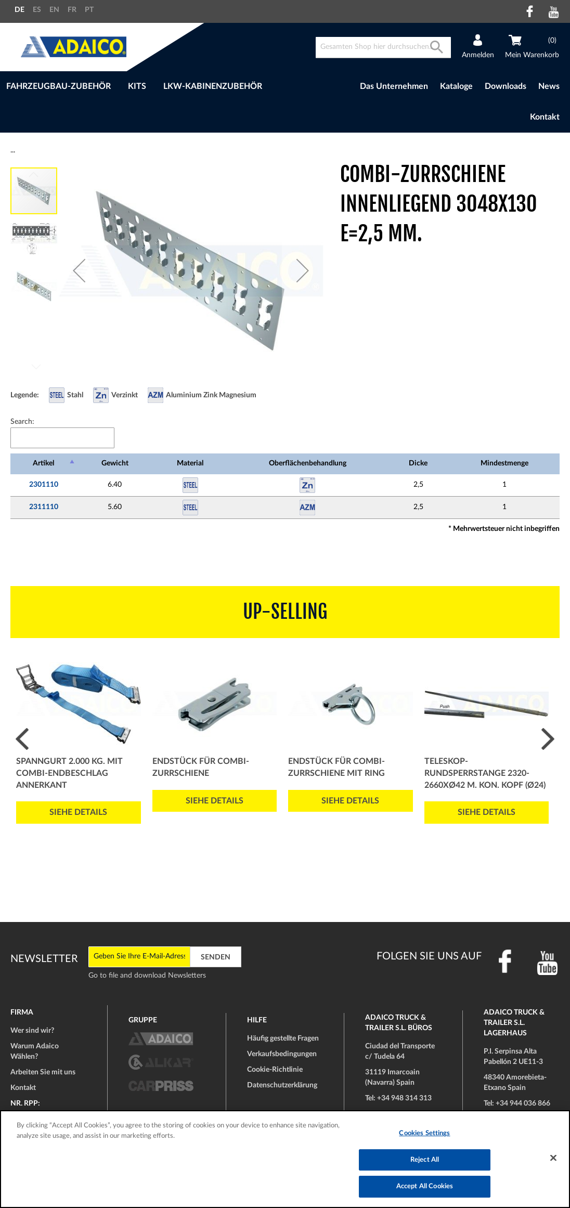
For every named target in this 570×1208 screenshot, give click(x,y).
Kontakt (545, 117)
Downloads (505, 86)
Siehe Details (78, 812)
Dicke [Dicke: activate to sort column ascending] (418, 463)
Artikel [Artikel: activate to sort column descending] (43, 463)
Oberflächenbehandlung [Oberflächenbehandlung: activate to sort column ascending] (307, 463)
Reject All (424, 1160)
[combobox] (383, 47)
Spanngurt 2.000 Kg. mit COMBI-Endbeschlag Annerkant (69, 773)
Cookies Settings (424, 1133)
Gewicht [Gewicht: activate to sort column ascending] (114, 463)
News (549, 86)
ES (37, 10)
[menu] (159, 86)
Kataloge (456, 86)
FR (72, 10)
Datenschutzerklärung (282, 1085)
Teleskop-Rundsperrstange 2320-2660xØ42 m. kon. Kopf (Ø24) (485, 773)
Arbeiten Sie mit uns (42, 1072)
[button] (79, 270)
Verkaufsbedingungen (282, 1054)
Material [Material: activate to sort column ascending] (190, 463)
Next (548, 739)
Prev (22, 739)
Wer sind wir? (32, 1030)
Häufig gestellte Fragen (283, 1038)
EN (54, 10)
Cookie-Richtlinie (275, 1069)
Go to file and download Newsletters (147, 975)
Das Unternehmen (394, 86)
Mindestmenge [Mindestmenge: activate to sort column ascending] (504, 463)
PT (89, 10)
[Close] (553, 1158)
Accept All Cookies (424, 1186)
